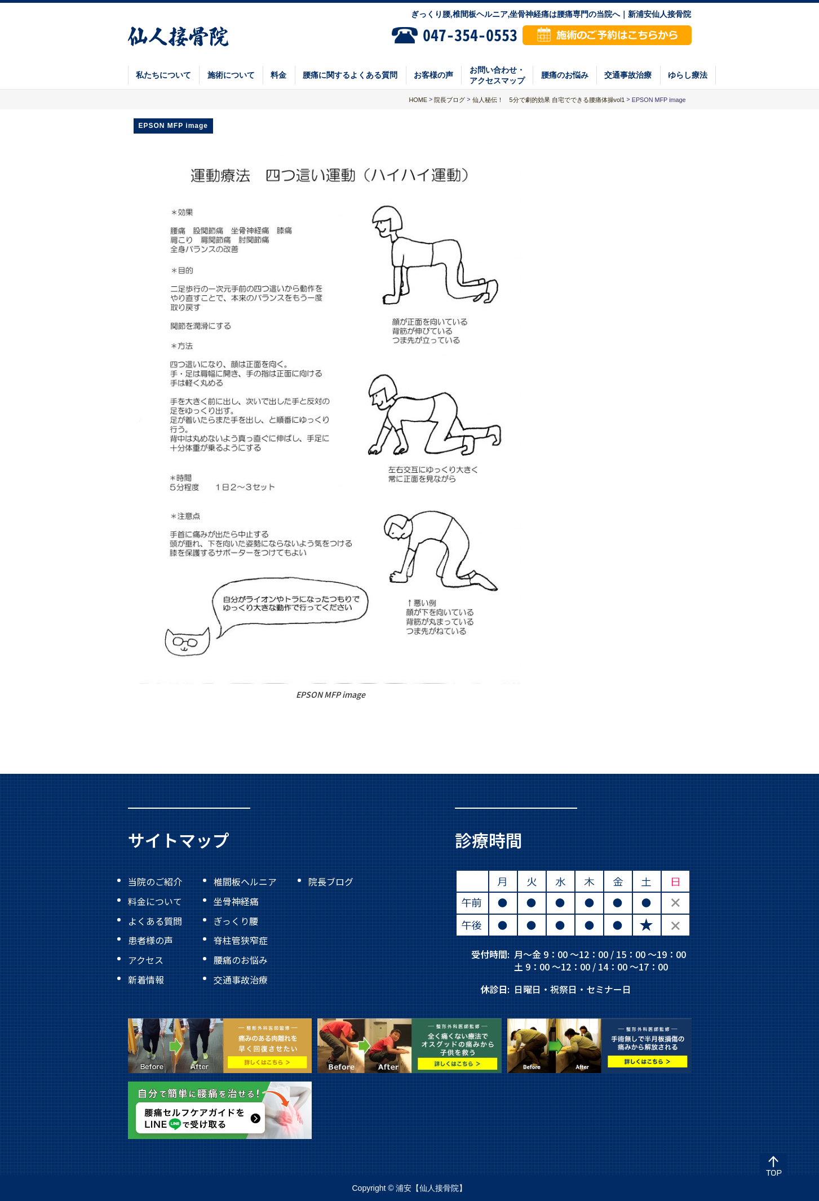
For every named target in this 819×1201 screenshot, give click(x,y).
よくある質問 (155, 920)
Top (773, 1166)
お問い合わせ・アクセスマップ (497, 75)
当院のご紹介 (155, 881)
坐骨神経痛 (236, 901)
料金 (278, 74)
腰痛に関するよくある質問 (350, 74)
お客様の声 (433, 74)
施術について (231, 74)
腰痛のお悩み (564, 74)
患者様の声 (150, 940)
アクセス (145, 960)
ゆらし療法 (687, 74)
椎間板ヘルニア (245, 881)
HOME (418, 99)
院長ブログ (330, 881)
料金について (155, 901)
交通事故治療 (628, 74)
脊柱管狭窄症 (241, 940)
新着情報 (146, 979)
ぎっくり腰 (236, 920)
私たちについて (163, 74)
